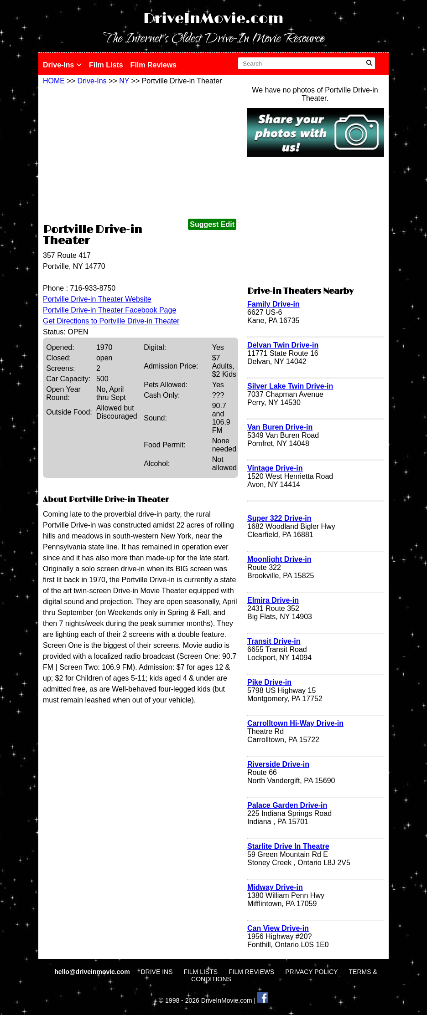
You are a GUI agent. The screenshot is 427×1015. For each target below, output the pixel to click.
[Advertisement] (140, 153)
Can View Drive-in (278, 928)
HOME (54, 81)
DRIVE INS (156, 971)
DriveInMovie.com (213, 19)
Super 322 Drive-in (279, 518)
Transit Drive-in (273, 641)
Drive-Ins (62, 65)
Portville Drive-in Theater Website (97, 299)
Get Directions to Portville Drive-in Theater (111, 321)
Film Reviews (153, 65)
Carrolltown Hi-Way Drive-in (295, 723)
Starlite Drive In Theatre (288, 846)
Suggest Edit (212, 224)
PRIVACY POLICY (311, 971)
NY (124, 81)
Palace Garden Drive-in (287, 805)
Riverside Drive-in (278, 764)
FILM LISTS (200, 971)
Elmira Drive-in (273, 600)
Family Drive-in (273, 304)
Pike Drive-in (269, 682)
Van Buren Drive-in (279, 427)
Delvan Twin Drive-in (282, 345)
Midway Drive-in (275, 887)
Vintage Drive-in (275, 468)
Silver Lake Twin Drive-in (290, 386)
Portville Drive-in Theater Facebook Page (109, 310)
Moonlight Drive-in (279, 559)
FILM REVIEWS (251, 971)
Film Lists (106, 65)
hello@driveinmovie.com (92, 971)
